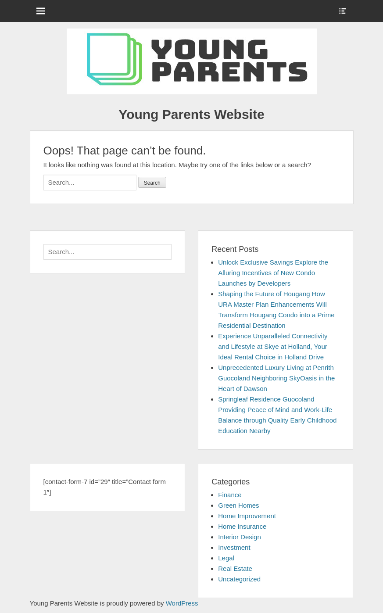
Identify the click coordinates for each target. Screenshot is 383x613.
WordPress (182, 603)
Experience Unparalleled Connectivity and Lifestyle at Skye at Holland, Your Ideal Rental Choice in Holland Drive (272, 346)
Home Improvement (247, 516)
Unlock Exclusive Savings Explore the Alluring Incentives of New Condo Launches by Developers (273, 272)
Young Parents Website (191, 114)
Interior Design (239, 537)
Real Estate (235, 568)
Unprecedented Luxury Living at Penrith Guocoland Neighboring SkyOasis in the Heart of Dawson (276, 378)
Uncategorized (239, 579)
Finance (229, 494)
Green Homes (238, 505)
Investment (234, 547)
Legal (226, 558)
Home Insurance (242, 526)
